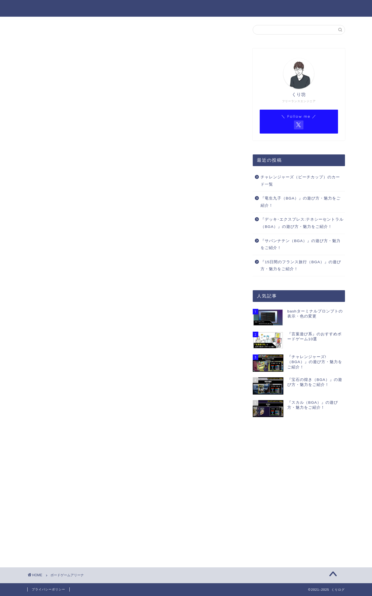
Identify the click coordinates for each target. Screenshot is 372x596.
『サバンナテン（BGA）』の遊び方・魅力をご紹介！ (301, 244)
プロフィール (197, 8)
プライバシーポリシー (48, 589)
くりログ (39, 8)
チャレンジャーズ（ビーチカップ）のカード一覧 (300, 180)
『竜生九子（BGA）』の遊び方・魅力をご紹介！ (301, 202)
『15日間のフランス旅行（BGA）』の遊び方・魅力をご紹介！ (301, 265)
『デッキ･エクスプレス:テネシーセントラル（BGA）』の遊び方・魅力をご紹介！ (302, 223)
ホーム (163, 8)
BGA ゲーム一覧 (241, 8)
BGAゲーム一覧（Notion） (300, 8)
